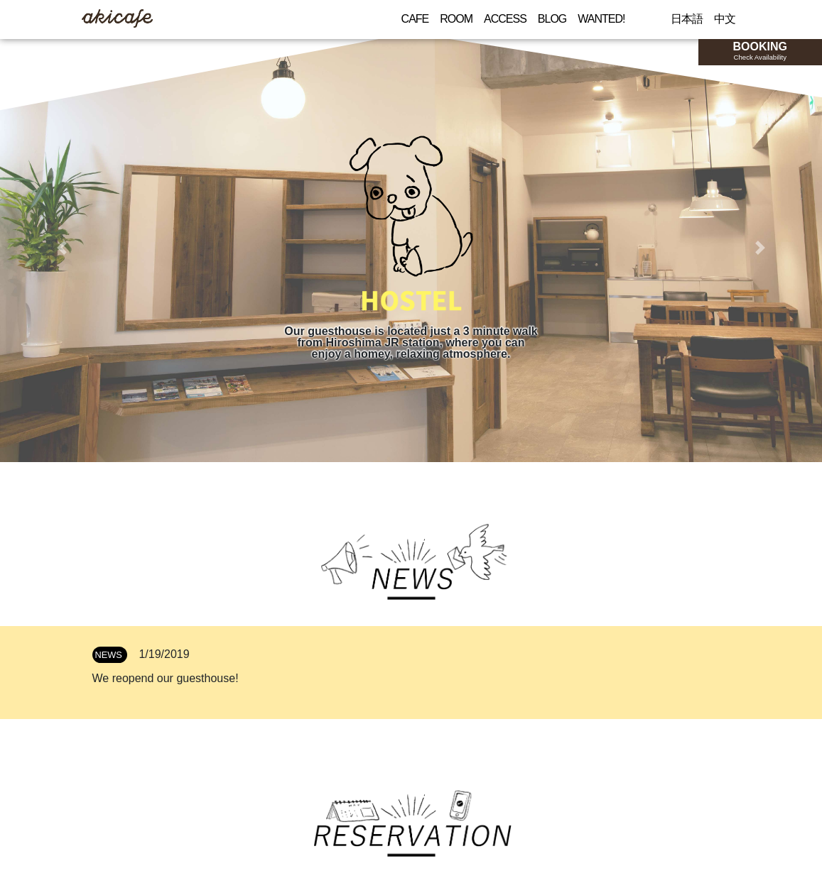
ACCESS (505, 19)
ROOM (456, 19)
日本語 (687, 19)
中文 (724, 19)
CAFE (415, 19)
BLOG (552, 19)
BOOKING (760, 50)
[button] (62, 247)
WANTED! (601, 19)
